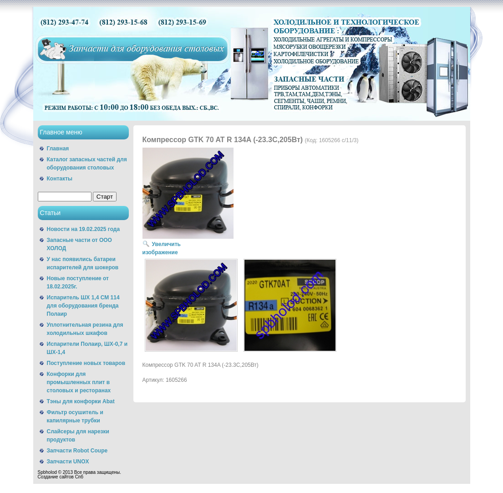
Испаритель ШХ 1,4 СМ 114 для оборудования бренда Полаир (83, 305)
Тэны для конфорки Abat (81, 401)
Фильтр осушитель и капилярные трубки (75, 416)
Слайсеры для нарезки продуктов (78, 435)
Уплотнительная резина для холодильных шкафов (85, 329)
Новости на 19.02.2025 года (83, 229)
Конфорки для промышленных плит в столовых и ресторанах (79, 382)
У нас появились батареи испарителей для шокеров (83, 263)
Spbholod (47, 472)
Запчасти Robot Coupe (77, 450)
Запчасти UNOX (68, 461)
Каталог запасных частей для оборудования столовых (87, 163)
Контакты (60, 178)
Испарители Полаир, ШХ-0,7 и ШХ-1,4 (87, 348)
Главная (58, 148)
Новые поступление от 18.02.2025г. (78, 282)
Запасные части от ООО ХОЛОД (79, 244)
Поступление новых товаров (86, 363)
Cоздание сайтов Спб (61, 476)
